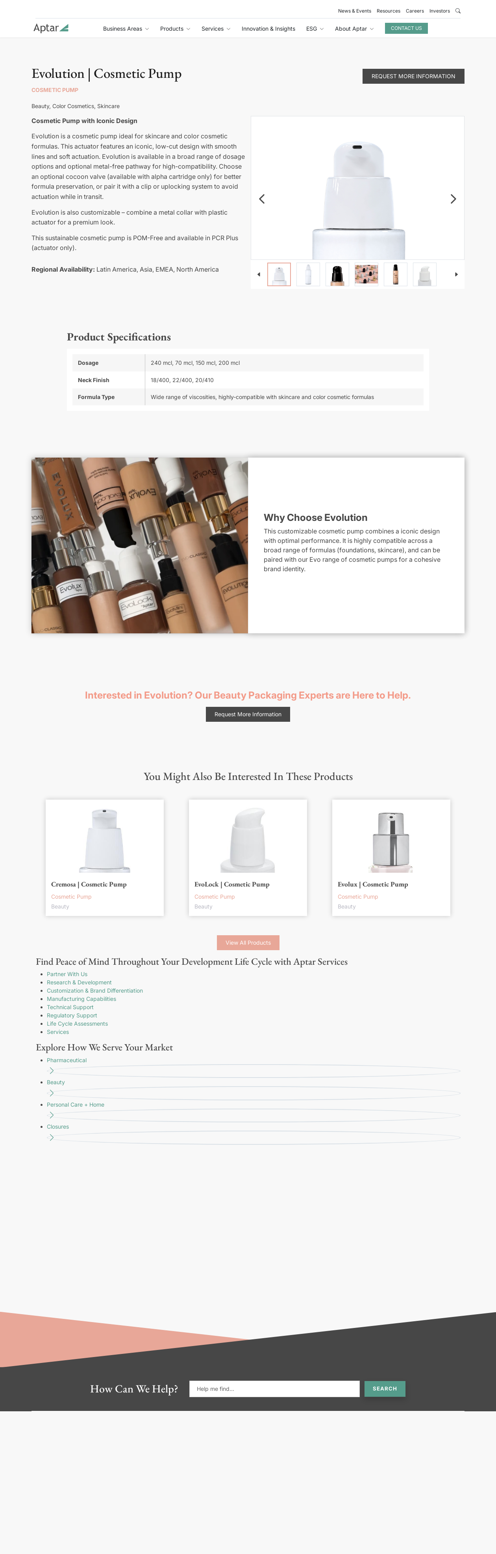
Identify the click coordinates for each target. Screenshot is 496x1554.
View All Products (248, 942)
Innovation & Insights (268, 28)
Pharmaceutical (254, 1067)
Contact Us (406, 28)
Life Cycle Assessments (77, 1023)
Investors (439, 11)
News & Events (354, 11)
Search (385, 1388)
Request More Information (413, 76)
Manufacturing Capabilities (81, 998)
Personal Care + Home (254, 1112)
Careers (415, 11)
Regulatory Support (72, 1015)
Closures (254, 1134)
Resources (388, 11)
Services (58, 1031)
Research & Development (79, 982)
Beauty (254, 1089)
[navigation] (262, 199)
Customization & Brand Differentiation (95, 990)
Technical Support (70, 1007)
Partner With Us (67, 974)
